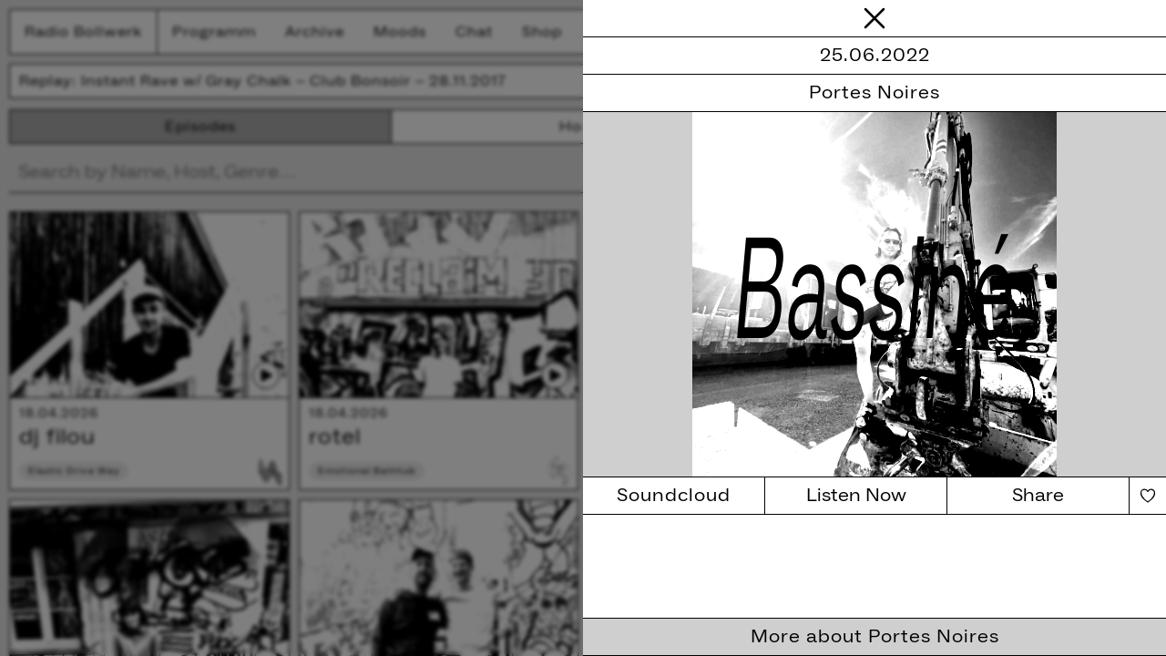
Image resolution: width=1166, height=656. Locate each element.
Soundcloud (674, 495)
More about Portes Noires (875, 637)
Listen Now (856, 495)
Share (1038, 495)
